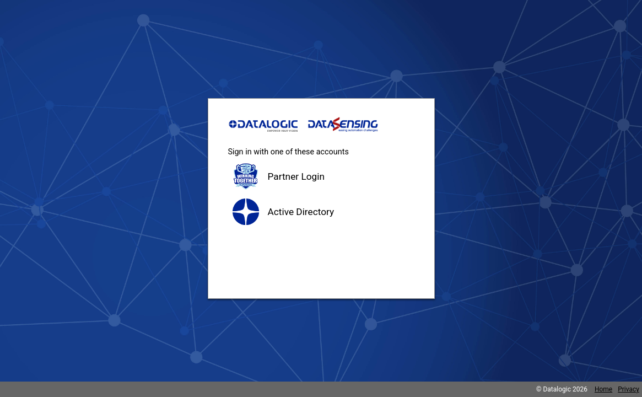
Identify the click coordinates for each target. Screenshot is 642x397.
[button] (321, 176)
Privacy (628, 389)
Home (603, 389)
